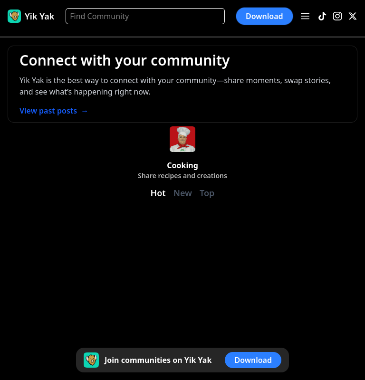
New (182, 193)
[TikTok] (322, 16)
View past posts (53, 110)
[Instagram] (337, 16)
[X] (352, 16)
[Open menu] (305, 16)
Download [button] (264, 16)
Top (207, 193)
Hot (158, 193)
